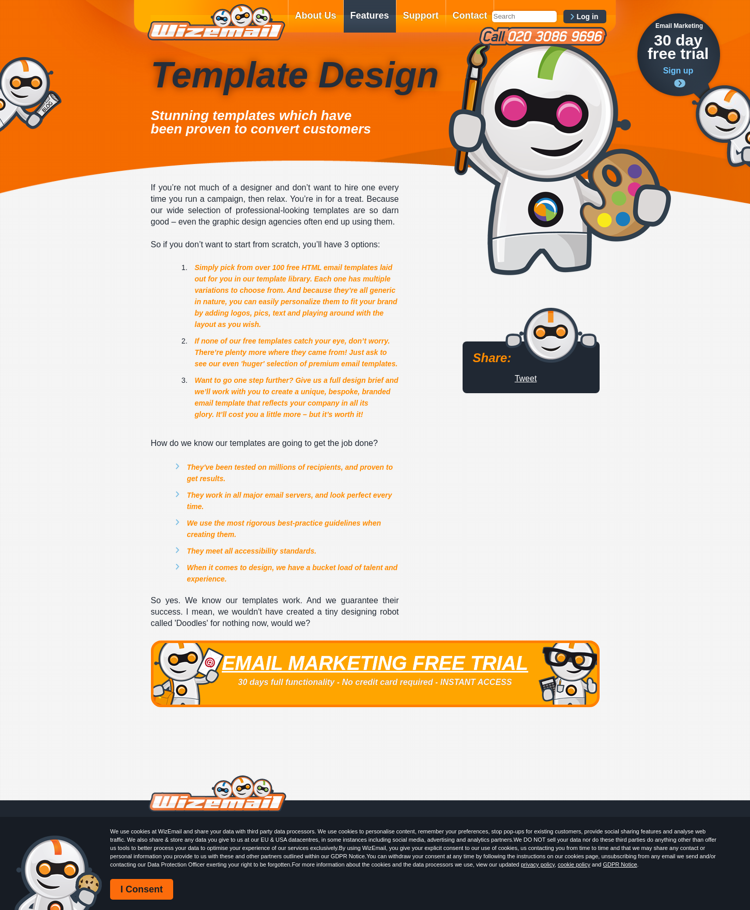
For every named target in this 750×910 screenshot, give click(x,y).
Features (369, 15)
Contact (470, 15)
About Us (315, 15)
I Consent (141, 889)
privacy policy (538, 864)
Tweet (526, 378)
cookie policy (574, 864)
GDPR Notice (620, 864)
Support (421, 15)
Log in (588, 16)
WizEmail (216, 22)
